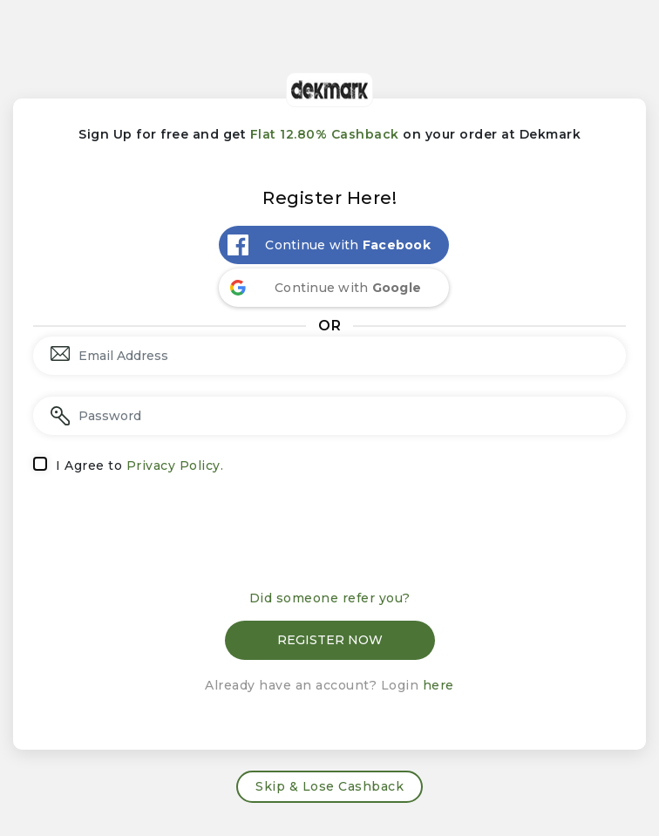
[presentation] (329, 538)
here (438, 685)
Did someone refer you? (330, 598)
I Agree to (139, 465)
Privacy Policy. (175, 465)
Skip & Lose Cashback (329, 786)
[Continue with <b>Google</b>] (333, 287)
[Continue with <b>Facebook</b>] (333, 245)
